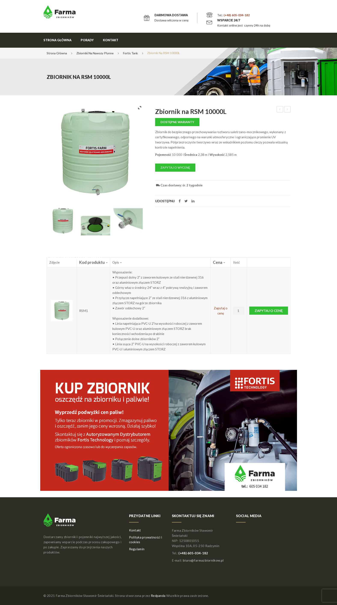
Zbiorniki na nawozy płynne (95, 53)
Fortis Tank (130, 53)
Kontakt (110, 40)
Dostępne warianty (177, 122)
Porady (87, 40)
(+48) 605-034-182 (237, 15)
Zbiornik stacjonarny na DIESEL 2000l (287, 109)
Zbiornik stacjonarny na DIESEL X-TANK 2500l (280, 109)
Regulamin (137, 549)
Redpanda (158, 596)
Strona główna (57, 40)
